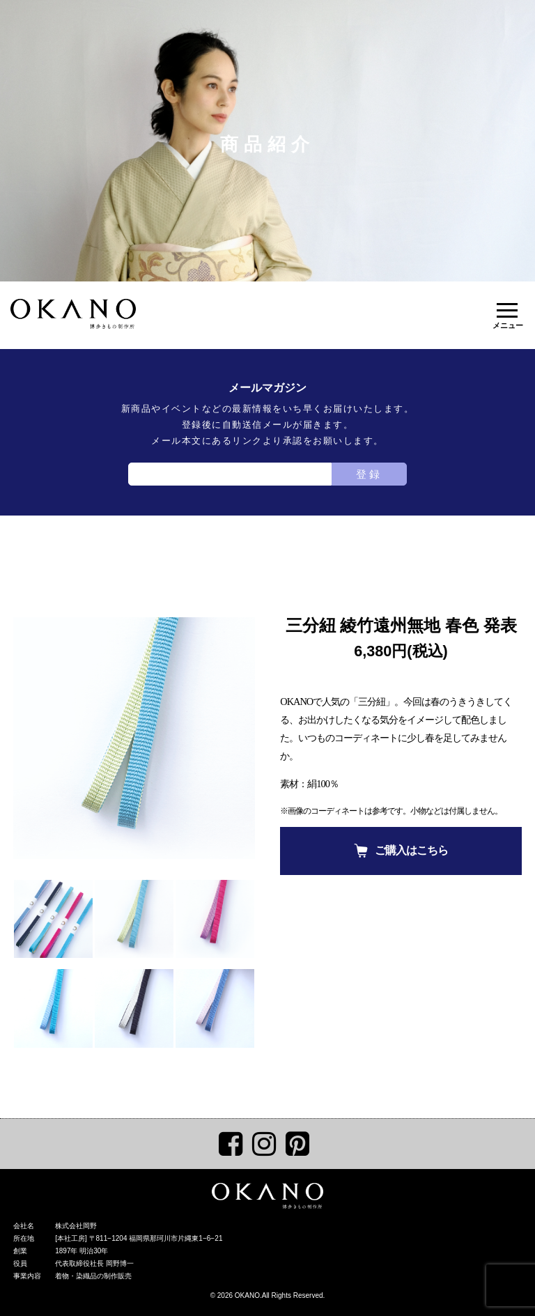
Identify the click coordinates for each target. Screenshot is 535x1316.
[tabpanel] (134, 738)
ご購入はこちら (411, 850)
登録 (369, 474)
